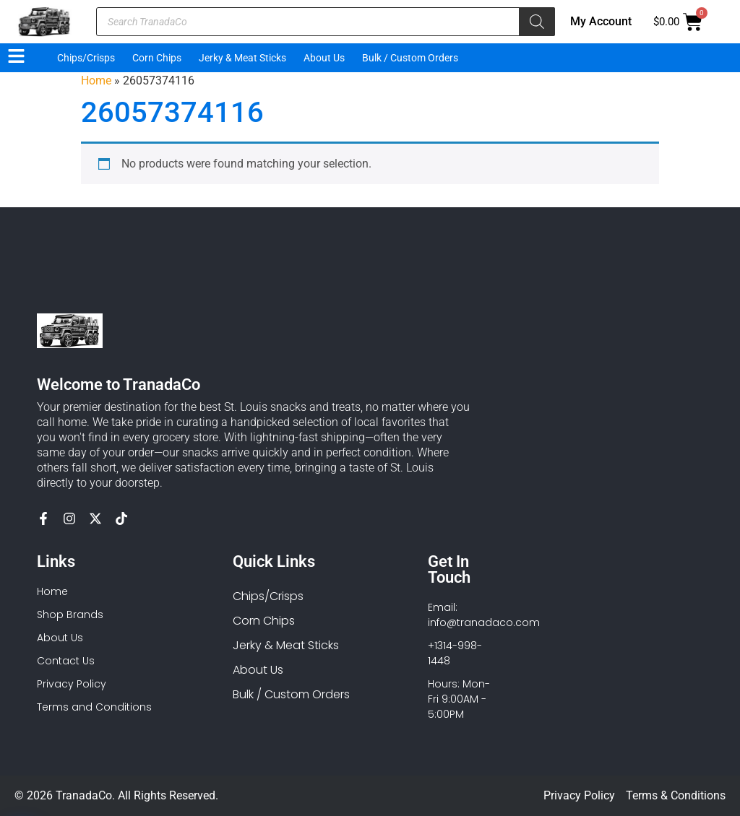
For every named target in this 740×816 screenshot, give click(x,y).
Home (96, 80)
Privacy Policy (579, 795)
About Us (324, 58)
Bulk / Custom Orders (410, 58)
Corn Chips (156, 58)
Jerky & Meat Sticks (242, 58)
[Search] (537, 21)
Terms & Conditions (676, 795)
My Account (601, 21)
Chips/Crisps (86, 58)
